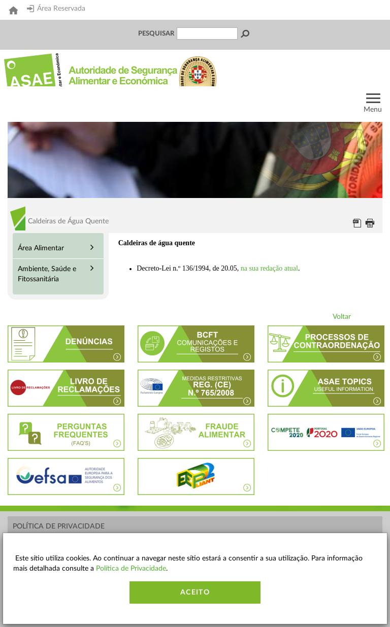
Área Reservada (56, 9)
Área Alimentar (41, 248)
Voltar (342, 316)
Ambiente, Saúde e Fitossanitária (47, 274)
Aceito (195, 592)
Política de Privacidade (59, 526)
